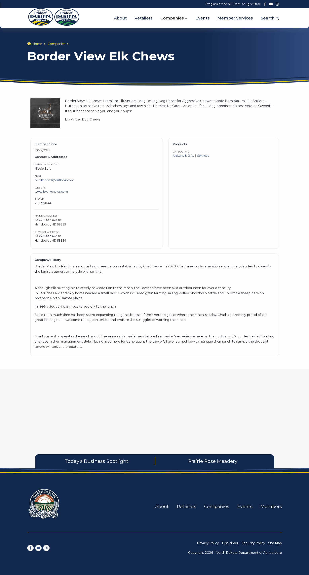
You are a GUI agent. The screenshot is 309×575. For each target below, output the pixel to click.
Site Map (275, 543)
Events (203, 18)
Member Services (235, 18)
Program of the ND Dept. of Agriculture (233, 4)
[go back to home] (44, 506)
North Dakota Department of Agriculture (249, 553)
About (120, 18)
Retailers (144, 18)
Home (37, 44)
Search (270, 18)
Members (271, 506)
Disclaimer (230, 543)
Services (203, 155)
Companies (172, 18)
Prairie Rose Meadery (212, 461)
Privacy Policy (208, 543)
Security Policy (253, 543)
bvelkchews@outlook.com (54, 180)
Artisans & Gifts (183, 155)
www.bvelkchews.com (51, 191)
